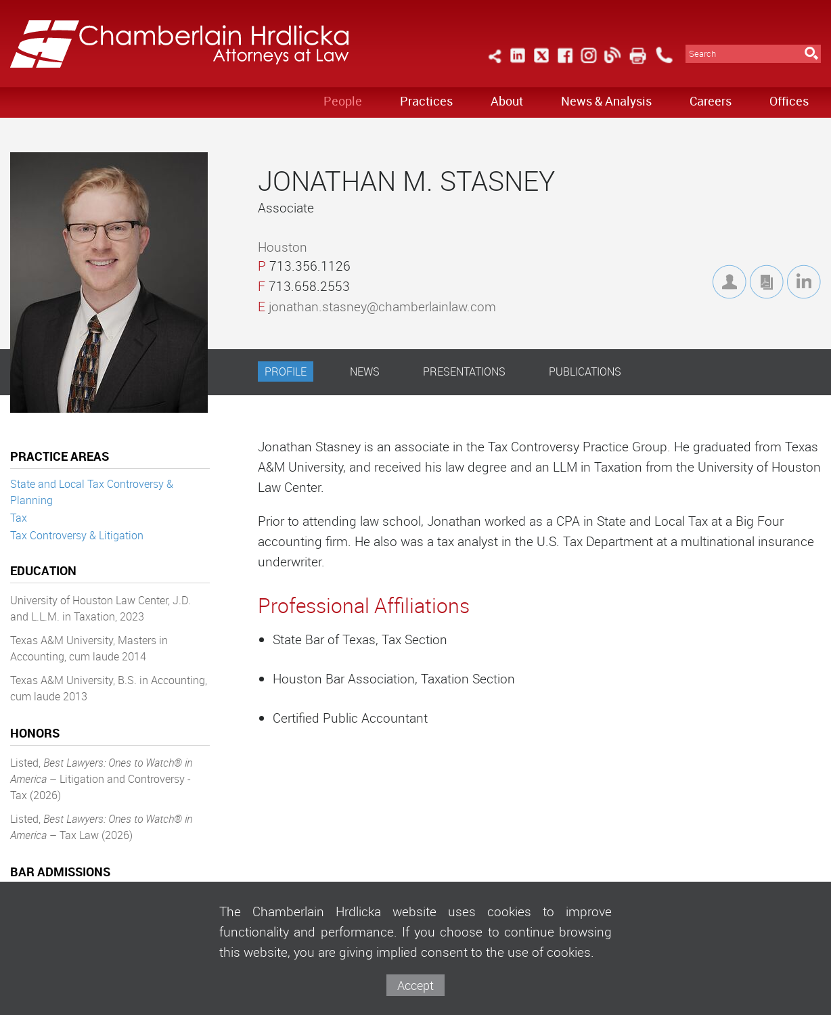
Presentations (464, 371)
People (342, 101)
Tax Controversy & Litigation (76, 535)
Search (702, 54)
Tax (18, 517)
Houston (282, 247)
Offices (789, 101)
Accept (415, 985)
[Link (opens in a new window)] (517, 63)
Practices (426, 101)
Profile (286, 371)
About (507, 101)
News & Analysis (606, 101)
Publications (585, 371)
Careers (711, 101)
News (365, 371)
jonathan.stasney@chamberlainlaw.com (382, 306)
